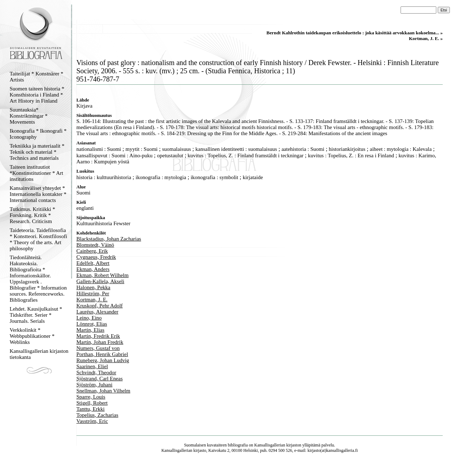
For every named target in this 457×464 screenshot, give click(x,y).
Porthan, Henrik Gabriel (102, 354)
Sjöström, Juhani (94, 385)
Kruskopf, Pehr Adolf (99, 305)
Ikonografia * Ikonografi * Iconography (38, 134)
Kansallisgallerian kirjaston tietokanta (39, 354)
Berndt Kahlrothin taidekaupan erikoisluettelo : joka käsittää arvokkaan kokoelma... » (354, 32)
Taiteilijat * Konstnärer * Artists (36, 77)
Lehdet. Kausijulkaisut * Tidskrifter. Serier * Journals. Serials (36, 315)
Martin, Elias (90, 330)
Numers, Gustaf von (98, 348)
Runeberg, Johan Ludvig (102, 360)
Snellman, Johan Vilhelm (103, 391)
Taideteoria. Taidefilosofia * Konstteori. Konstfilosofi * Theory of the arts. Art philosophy (38, 239)
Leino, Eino (89, 318)
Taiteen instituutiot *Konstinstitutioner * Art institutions (36, 173)
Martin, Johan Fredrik (99, 342)
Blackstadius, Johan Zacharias (108, 239)
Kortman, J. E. (91, 299)
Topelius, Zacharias (97, 415)
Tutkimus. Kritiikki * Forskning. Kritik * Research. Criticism (32, 215)
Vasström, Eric (92, 421)
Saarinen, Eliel (92, 366)
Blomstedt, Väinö (95, 245)
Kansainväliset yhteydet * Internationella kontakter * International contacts (38, 194)
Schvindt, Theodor (96, 372)
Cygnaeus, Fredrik (96, 257)
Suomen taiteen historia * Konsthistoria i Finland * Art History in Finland (37, 95)
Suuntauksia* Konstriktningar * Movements (28, 116)
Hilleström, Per (92, 293)
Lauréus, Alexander (97, 312)
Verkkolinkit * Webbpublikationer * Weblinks (32, 336)
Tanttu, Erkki (90, 409)
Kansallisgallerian (269, 445)
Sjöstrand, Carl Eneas (99, 378)
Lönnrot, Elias (91, 324)
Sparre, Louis (90, 397)
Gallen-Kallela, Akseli (100, 281)
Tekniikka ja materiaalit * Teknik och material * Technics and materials (37, 152)
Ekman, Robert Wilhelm (102, 275)
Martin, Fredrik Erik (98, 336)
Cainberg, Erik (92, 251)
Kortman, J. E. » (426, 38)
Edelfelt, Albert (92, 263)
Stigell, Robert (92, 403)
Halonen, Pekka (93, 287)
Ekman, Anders (92, 269)
